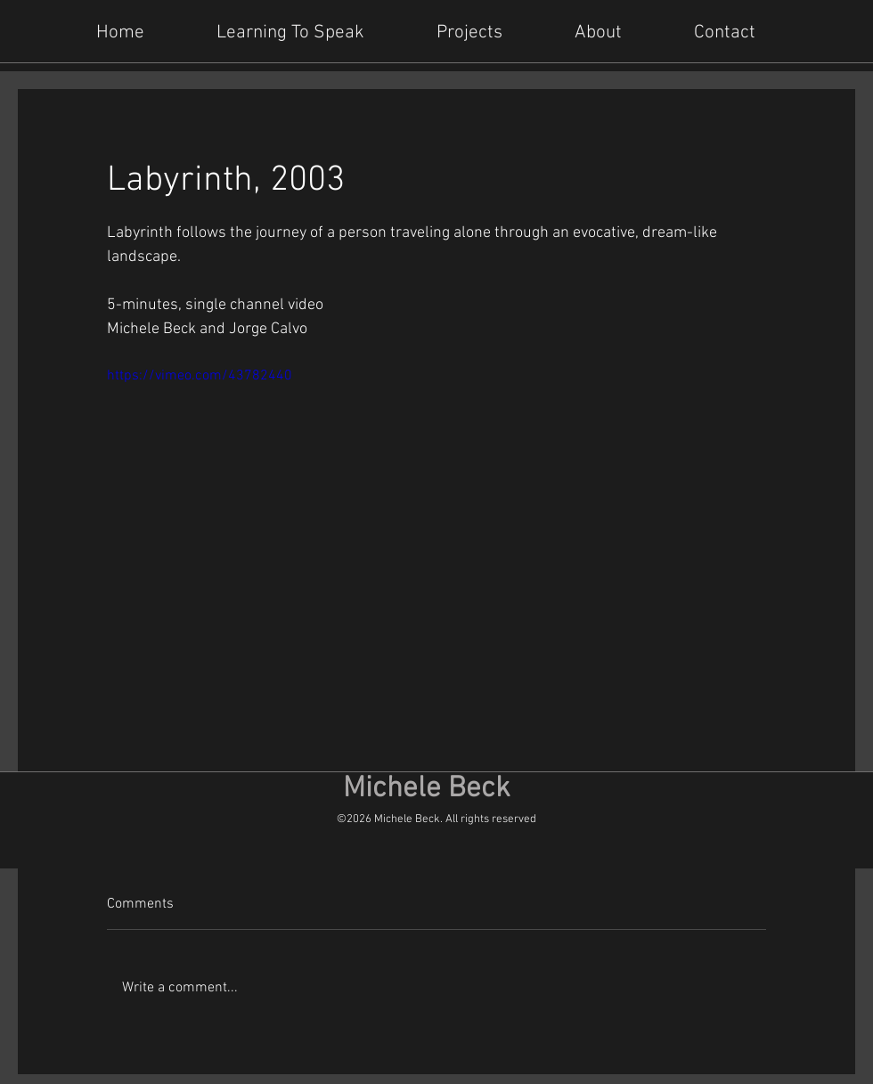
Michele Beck (426, 789)
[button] (483, 31)
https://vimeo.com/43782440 (199, 376)
